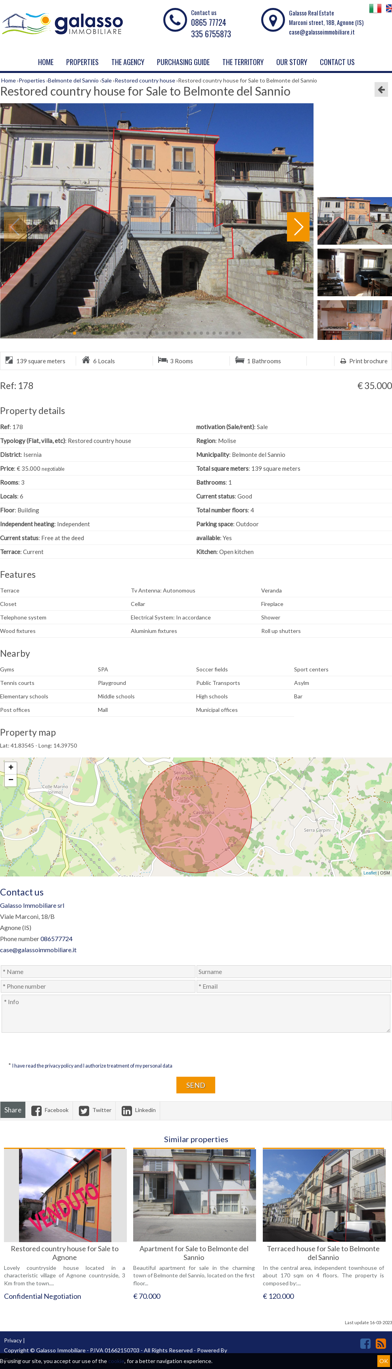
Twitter (94, 1109)
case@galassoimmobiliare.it (322, 31)
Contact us (337, 62)
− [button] (10, 780)
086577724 (56, 938)
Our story (291, 62)
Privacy (13, 1340)
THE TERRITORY (243, 62)
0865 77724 (208, 22)
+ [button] (10, 768)
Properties (82, 62)
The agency (127, 62)
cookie (116, 1360)
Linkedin (138, 1109)
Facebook (49, 1109)
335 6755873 (211, 34)
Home (46, 62)
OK (383, 1360)
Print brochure (363, 360)
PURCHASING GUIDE (183, 62)
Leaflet (370, 872)
